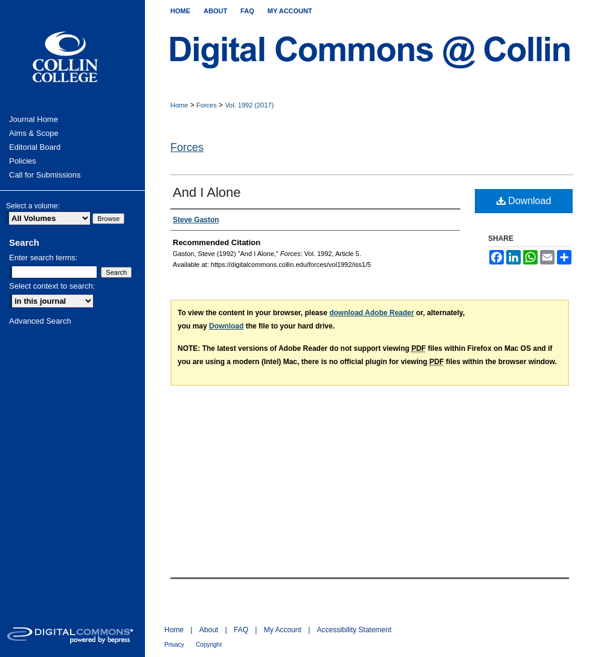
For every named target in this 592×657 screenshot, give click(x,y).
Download (524, 201)
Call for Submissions (45, 174)
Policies (22, 160)
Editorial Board (34, 147)
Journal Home (33, 119)
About (208, 630)
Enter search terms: (43, 257)
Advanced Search (40, 320)
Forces (206, 105)
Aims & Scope (34, 133)
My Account (282, 630)
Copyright (209, 644)
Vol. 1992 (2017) (249, 105)
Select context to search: (52, 285)
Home (179, 105)
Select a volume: (33, 206)
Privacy (174, 644)
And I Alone (207, 192)
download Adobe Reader (371, 313)
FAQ (241, 630)
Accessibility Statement (354, 630)
